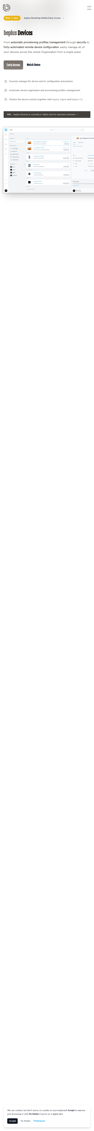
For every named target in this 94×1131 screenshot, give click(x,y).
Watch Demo (33, 64)
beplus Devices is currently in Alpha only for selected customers (42, 114)
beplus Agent (59, 99)
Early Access (13, 65)
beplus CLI (77, 99)
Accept (12, 1121)
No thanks (25, 1121)
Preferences (39, 1121)
